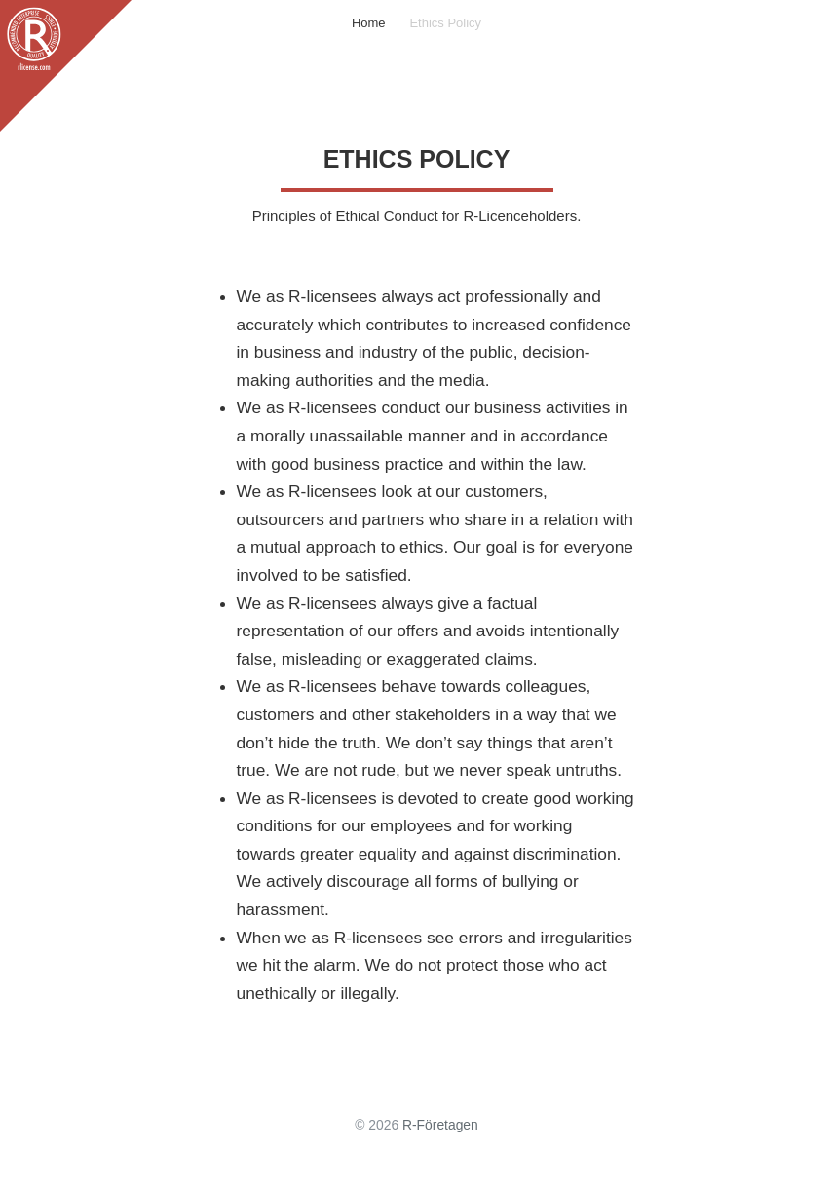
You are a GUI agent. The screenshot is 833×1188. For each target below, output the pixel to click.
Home (369, 23)
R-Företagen (440, 1124)
